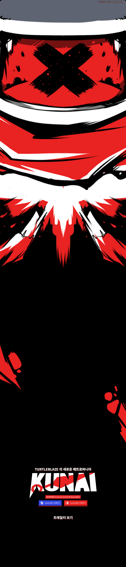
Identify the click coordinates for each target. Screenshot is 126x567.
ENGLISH (101, 2)
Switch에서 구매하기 (78, 503)
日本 (122, 2)
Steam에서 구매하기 (52, 503)
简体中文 (115, 2)
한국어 (108, 2)
